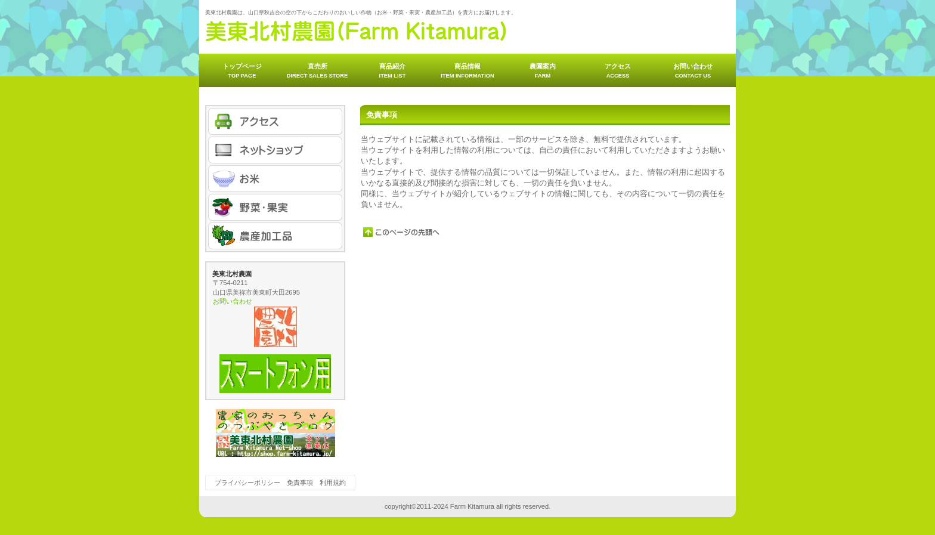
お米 (275, 178)
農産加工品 (275, 235)
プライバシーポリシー (247, 482)
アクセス (275, 121)
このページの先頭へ (402, 232)
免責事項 (300, 482)
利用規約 (333, 482)
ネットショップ (275, 150)
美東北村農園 (356, 31)
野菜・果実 (275, 207)
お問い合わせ (232, 301)
